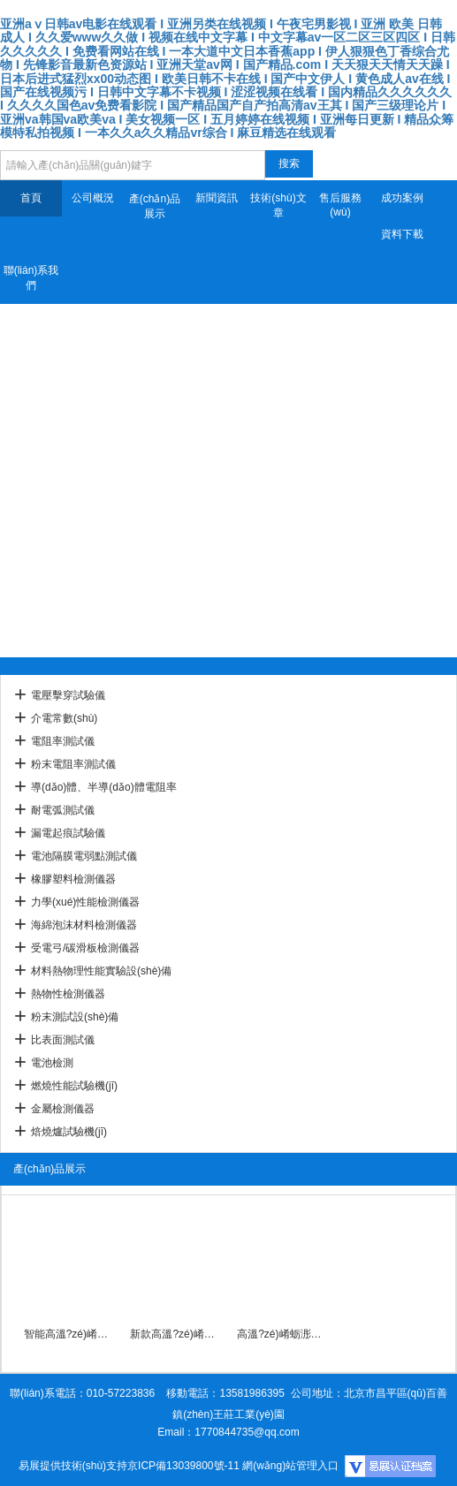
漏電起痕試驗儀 (68, 833)
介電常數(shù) (64, 718)
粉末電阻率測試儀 (73, 764)
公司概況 (93, 198)
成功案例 (402, 198)
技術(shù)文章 (278, 205)
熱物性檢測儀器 (68, 994)
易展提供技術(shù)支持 (73, 1465)
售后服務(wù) (340, 205)
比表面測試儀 (63, 1040)
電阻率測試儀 (63, 741)
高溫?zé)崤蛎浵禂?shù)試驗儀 (281, 1334)
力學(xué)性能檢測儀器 (85, 902)
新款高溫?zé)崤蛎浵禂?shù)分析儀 (174, 1334)
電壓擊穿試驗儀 (68, 695)
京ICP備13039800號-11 (183, 1465)
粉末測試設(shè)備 (74, 1017)
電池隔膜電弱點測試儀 (84, 856)
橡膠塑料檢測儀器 (73, 879)
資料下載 (402, 234)
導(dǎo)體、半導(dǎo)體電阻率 (104, 787)
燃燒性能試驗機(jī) (74, 1086)
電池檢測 (52, 1063)
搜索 (289, 163)
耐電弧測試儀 (63, 810)
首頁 (31, 198)
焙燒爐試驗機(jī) (69, 1132)
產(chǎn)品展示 (154, 206)
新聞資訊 (216, 198)
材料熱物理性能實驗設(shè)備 (101, 971)
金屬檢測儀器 (63, 1109)
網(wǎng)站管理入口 (290, 1465)
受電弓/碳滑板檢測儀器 (85, 948)
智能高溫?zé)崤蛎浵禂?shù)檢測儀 (68, 1334)
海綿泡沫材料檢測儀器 (84, 925)
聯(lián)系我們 (31, 278)
